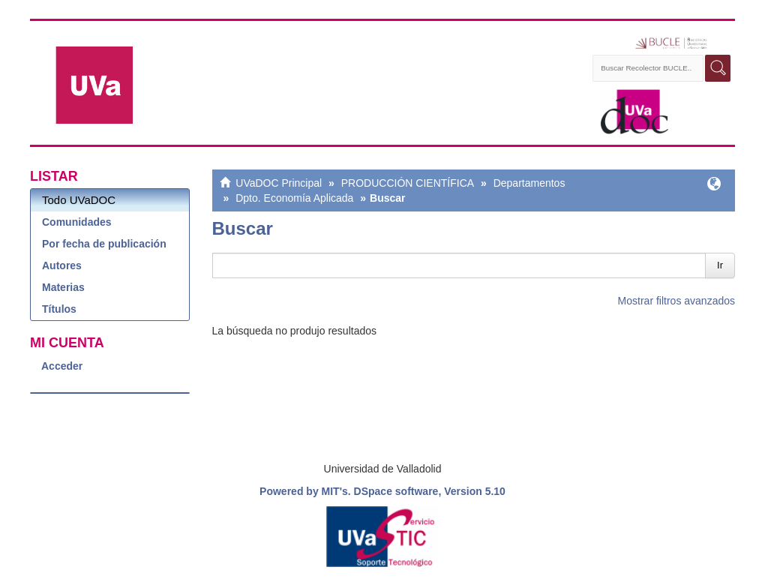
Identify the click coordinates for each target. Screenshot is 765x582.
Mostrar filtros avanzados (676, 301)
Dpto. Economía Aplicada (294, 198)
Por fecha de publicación (104, 244)
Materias (63, 287)
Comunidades (77, 222)
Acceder (61, 366)
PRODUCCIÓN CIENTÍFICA (407, 183)
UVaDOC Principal (279, 183)
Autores (62, 266)
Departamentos (530, 183)
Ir (720, 265)
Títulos (59, 309)
